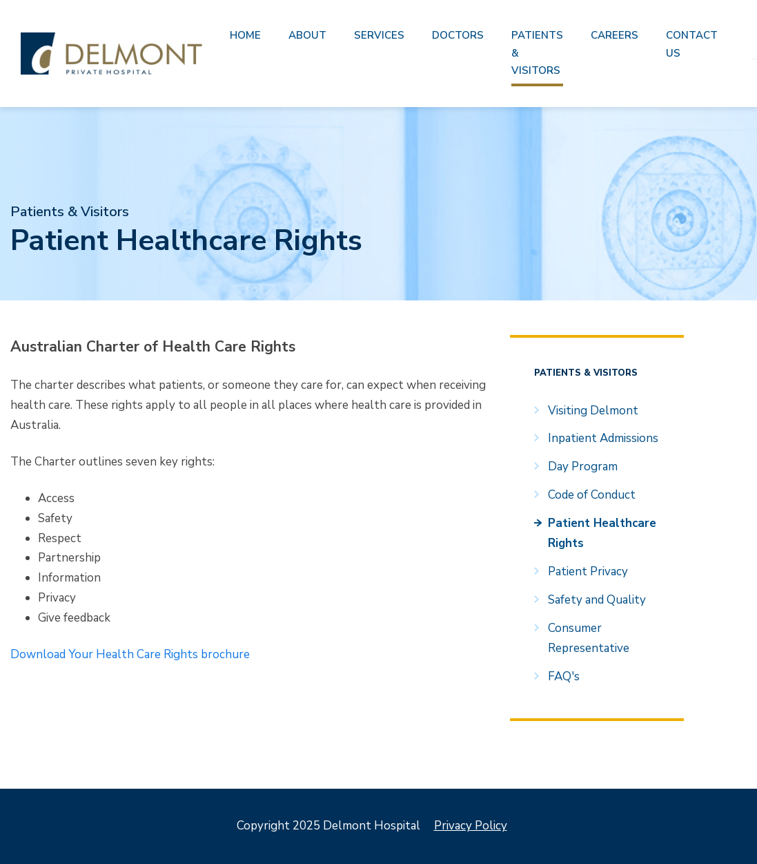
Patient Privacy (588, 571)
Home (245, 35)
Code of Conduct (592, 495)
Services (379, 35)
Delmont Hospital (111, 53)
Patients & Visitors (537, 52)
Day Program (583, 466)
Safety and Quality (597, 600)
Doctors (458, 35)
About (307, 35)
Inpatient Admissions (603, 438)
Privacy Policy (470, 826)
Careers (614, 35)
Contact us (692, 44)
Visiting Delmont (593, 411)
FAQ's (564, 676)
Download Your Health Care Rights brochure (130, 654)
